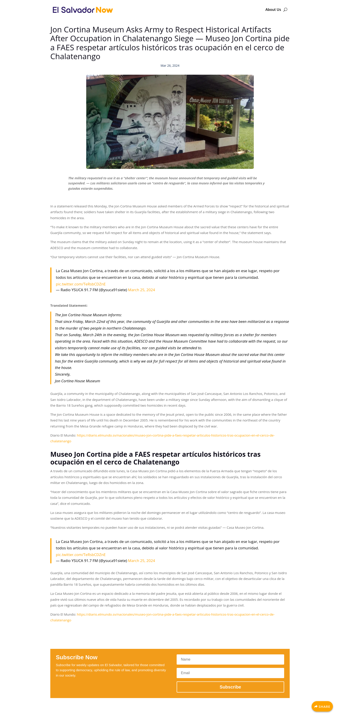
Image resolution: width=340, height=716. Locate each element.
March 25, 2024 (141, 289)
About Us (273, 9)
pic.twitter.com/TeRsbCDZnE (81, 284)
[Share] (322, 706)
